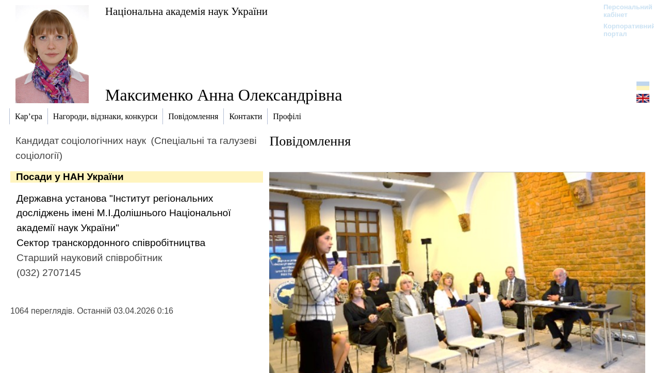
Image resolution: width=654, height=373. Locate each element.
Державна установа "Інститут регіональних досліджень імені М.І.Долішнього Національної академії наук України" (124, 213)
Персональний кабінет (622, 11)
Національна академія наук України (186, 11)
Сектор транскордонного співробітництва (111, 242)
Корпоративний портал (622, 30)
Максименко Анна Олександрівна (223, 95)
